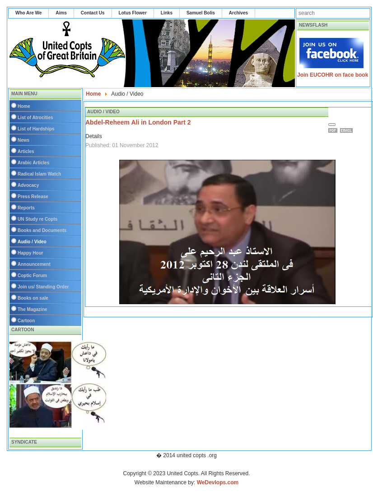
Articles (26, 151)
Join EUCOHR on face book (332, 75)
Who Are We (28, 12)
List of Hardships (36, 128)
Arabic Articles (33, 162)
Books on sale (33, 298)
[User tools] (332, 124)
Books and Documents (42, 230)
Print (334, 130)
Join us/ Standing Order (43, 286)
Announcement (34, 264)
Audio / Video (32, 241)
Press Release (33, 196)
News (23, 140)
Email (347, 130)
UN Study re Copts (37, 219)
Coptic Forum (32, 275)
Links (167, 12)
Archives (238, 12)
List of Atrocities (35, 117)
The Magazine (32, 309)
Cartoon (26, 320)
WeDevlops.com (217, 482)
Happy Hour (30, 252)
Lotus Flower (133, 12)
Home (24, 106)
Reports (26, 207)
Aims (61, 12)
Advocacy (28, 185)
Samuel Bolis (200, 12)
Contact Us (93, 12)
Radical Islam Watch (39, 174)
